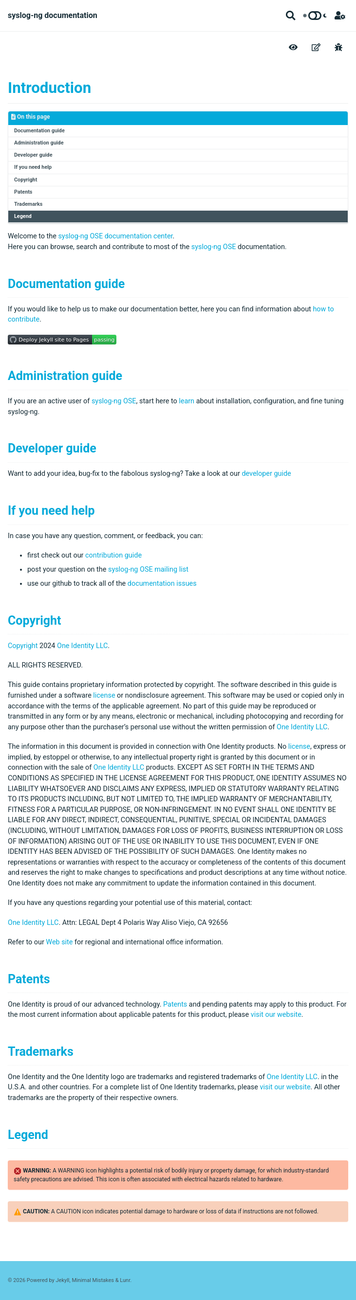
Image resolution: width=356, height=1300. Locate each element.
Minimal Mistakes (93, 1280)
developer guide (266, 473)
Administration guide (39, 143)
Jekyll (63, 1280)
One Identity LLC (82, 646)
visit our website (276, 1015)
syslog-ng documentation (52, 15)
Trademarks (28, 204)
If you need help (33, 167)
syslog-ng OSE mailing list (148, 569)
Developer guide (33, 155)
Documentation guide (39, 130)
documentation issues (162, 583)
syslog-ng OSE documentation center (115, 236)
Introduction (49, 88)
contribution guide (113, 555)
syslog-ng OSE (213, 247)
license (104, 695)
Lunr (125, 1280)
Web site (59, 942)
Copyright (25, 180)
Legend (23, 216)
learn (186, 401)
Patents (23, 192)
